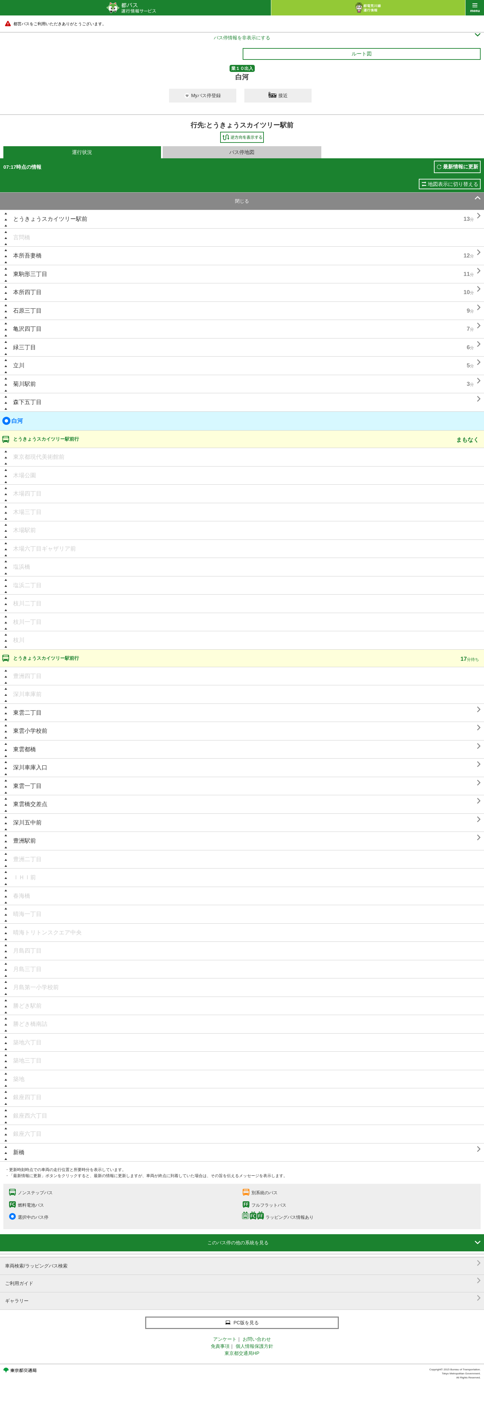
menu (475, 7)
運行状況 (82, 152)
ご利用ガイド (243, 1281)
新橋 (19, 1152)
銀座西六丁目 (30, 1116)
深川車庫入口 (30, 767)
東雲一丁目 (27, 786)
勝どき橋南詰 (30, 1024)
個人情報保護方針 (254, 1346)
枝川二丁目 (27, 603)
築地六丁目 (27, 1042)
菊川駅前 (24, 384)
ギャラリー (243, 1298)
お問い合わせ (257, 1339)
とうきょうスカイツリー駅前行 (46, 439)
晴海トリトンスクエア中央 (47, 932)
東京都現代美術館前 (39, 457)
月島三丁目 (27, 969)
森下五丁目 (27, 402)
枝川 (19, 640)
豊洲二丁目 (27, 859)
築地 (19, 1079)
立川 (19, 365)
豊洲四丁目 (27, 676)
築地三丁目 (27, 1060)
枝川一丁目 (27, 622)
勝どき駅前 (27, 1006)
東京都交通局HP (242, 1353)
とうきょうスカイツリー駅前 (50, 219)
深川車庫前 (27, 694)
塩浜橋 (21, 567)
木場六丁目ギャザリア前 (44, 549)
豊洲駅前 (24, 841)
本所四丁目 (27, 292)
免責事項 (220, 1346)
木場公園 (24, 475)
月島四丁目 (27, 951)
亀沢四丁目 (27, 329)
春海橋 (21, 896)
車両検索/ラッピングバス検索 (243, 1263)
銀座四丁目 (27, 1097)
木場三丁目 (27, 512)
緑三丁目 (24, 347)
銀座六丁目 (27, 1134)
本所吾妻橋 (27, 255)
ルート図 (362, 53)
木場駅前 (24, 530)
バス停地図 (241, 152)
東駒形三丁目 (30, 274)
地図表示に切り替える (453, 184)
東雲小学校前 (30, 731)
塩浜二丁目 (27, 585)
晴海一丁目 (27, 914)
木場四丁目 (27, 493)
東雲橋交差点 (30, 804)
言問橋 (21, 237)
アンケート (225, 1339)
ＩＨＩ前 (24, 877)
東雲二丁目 (27, 713)
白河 (12, 421)
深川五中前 (27, 822)
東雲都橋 (24, 749)
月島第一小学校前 (36, 987)
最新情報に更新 (460, 166)
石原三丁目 (27, 311)
